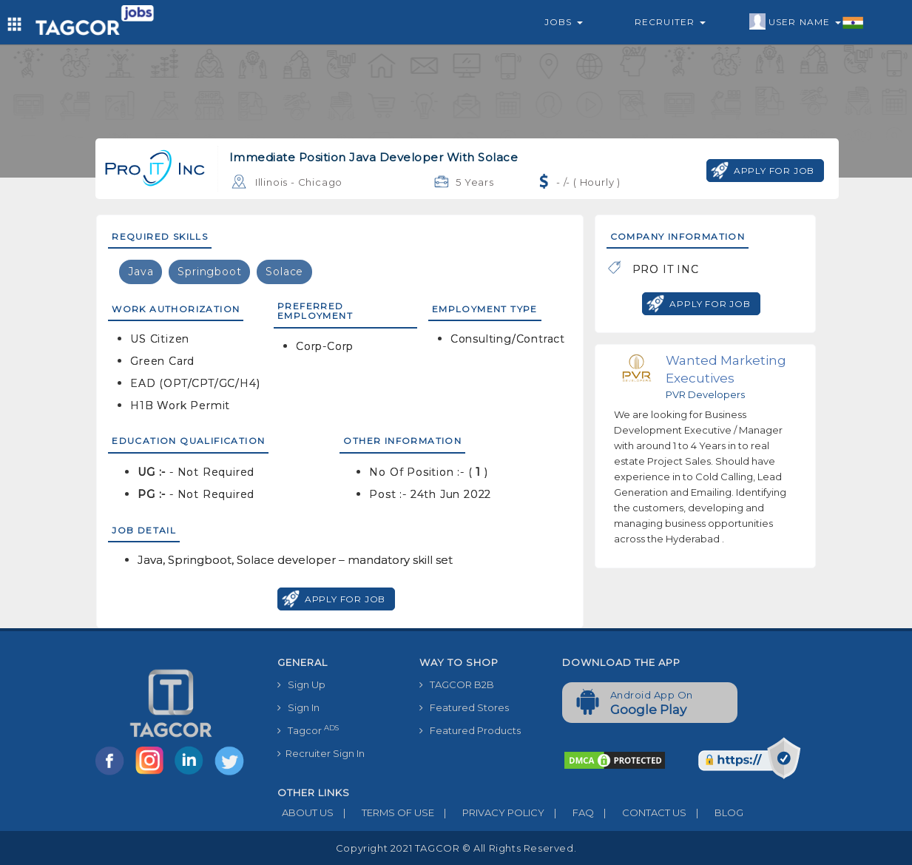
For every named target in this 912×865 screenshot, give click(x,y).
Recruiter (670, 21)
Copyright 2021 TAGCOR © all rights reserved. (456, 848)
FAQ (569, 812)
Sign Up (301, 684)
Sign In (298, 707)
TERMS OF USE (384, 812)
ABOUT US (305, 812)
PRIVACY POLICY (489, 812)
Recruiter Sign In (321, 753)
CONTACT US (640, 812)
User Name (806, 22)
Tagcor (308, 730)
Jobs (563, 21)
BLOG (714, 812)
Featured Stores (464, 707)
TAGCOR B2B (456, 684)
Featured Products (470, 730)
